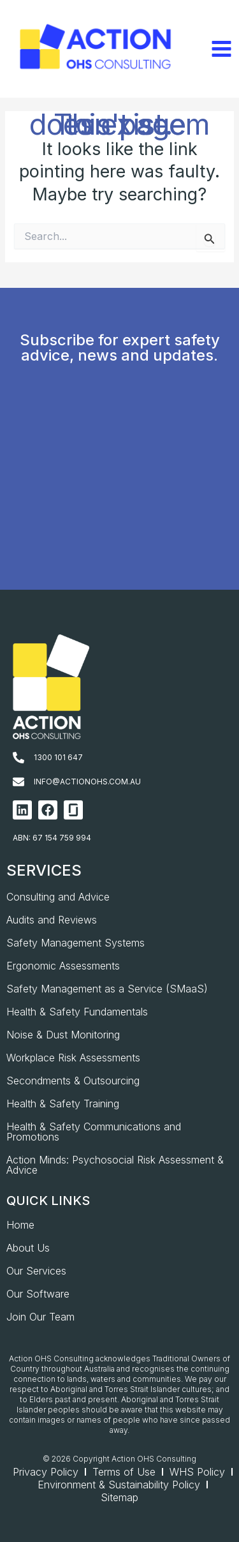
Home (20, 1224)
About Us (28, 1247)
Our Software (37, 1293)
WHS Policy (197, 1471)
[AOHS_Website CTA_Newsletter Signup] (118, 497)
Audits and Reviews (51, 919)
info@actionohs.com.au (87, 781)
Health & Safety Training (62, 1103)
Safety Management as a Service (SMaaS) (107, 988)
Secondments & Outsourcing (73, 1080)
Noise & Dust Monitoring (63, 1034)
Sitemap (119, 1497)
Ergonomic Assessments (63, 965)
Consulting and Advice (58, 896)
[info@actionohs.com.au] (18, 782)
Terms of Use (124, 1471)
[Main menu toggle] (221, 49)
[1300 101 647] (18, 757)
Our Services (36, 1270)
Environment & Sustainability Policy (119, 1484)
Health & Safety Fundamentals (77, 1011)
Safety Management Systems (75, 942)
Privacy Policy (45, 1471)
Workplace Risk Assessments (73, 1057)
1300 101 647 (58, 757)
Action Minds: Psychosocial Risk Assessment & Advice (115, 1164)
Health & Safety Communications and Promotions (93, 1131)
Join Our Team (40, 1316)
